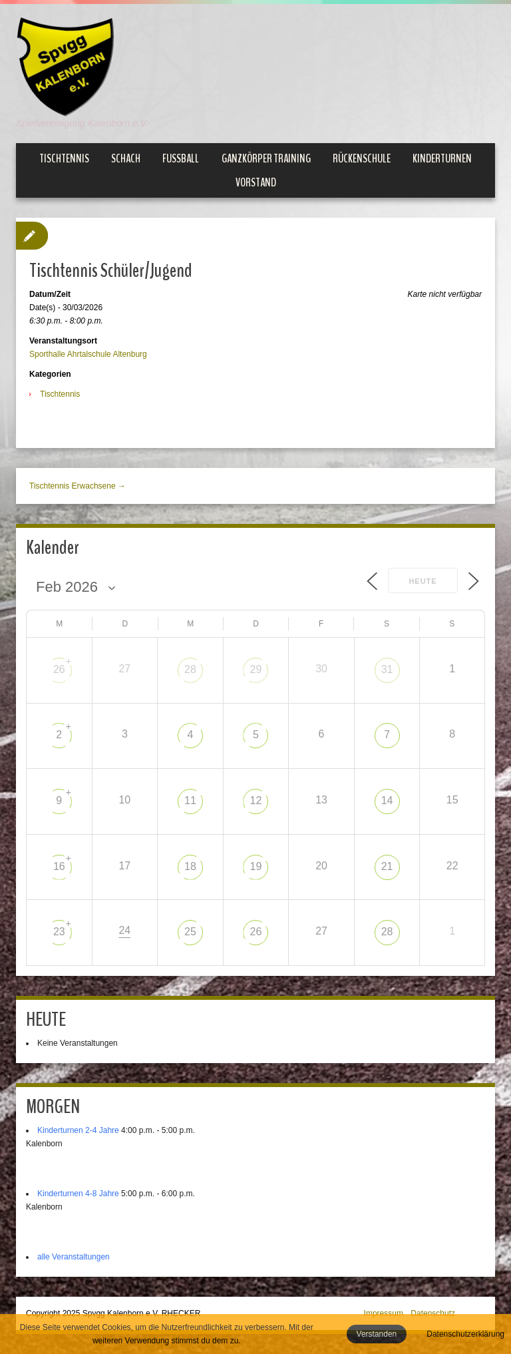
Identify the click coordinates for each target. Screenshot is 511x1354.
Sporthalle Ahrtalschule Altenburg (88, 354)
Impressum (383, 1313)
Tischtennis (64, 158)
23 (59, 931)
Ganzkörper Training (266, 158)
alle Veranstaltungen (73, 1256)
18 (190, 866)
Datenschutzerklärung (465, 1334)
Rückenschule (362, 158)
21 (387, 866)
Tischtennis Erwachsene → (77, 486)
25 (190, 931)
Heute (422, 581)
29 (256, 669)
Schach (125, 158)
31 (387, 669)
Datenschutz (433, 1313)
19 (256, 866)
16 (59, 866)
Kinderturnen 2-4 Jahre (78, 1130)
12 (256, 800)
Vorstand (256, 182)
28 (190, 669)
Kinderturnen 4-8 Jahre (78, 1193)
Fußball (180, 158)
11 (190, 800)
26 (59, 669)
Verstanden (377, 1334)
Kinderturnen (442, 158)
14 (387, 800)
